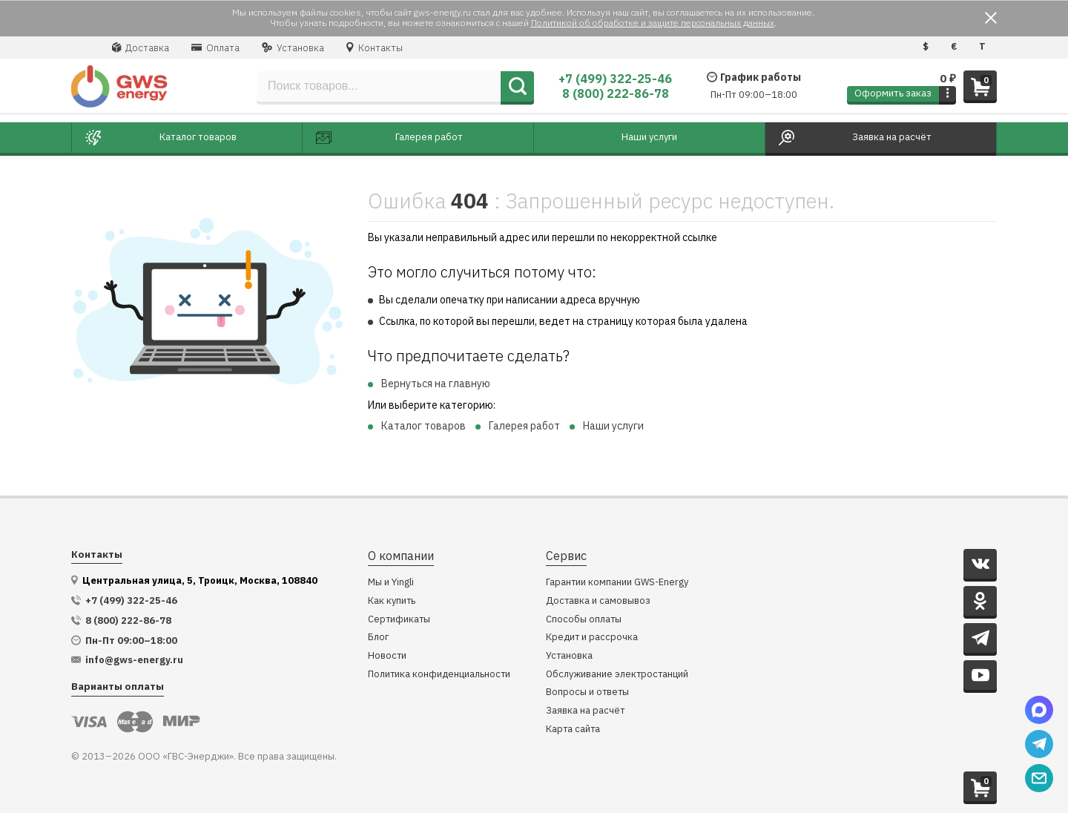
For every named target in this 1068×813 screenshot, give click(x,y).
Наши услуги (613, 425)
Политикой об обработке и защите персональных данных (652, 22)
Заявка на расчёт (585, 711)
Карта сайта (573, 729)
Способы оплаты (584, 619)
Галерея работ (524, 425)
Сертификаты (399, 619)
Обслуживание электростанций (617, 674)
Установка (293, 47)
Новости (387, 656)
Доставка (140, 47)
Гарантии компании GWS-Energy (617, 582)
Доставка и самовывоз (598, 601)
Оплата (215, 47)
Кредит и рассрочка (592, 637)
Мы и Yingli (391, 582)
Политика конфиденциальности (439, 674)
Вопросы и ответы (587, 692)
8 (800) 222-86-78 (615, 93)
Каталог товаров (423, 425)
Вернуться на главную (435, 383)
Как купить (391, 601)
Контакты (374, 47)
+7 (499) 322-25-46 (615, 78)
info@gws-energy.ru (134, 660)
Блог (378, 637)
